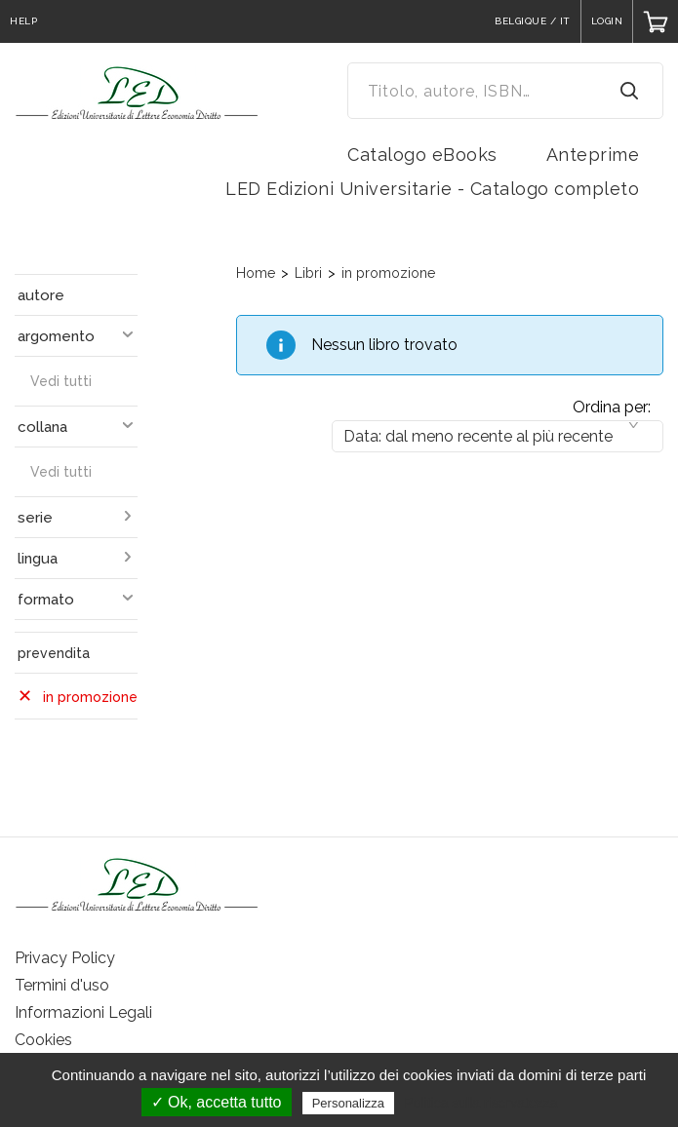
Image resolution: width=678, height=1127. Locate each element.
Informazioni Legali (83, 1012)
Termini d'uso (62, 985)
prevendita (54, 653)
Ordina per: (612, 407)
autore (41, 295)
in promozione (388, 273)
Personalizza (348, 1103)
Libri (308, 273)
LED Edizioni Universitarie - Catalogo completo (432, 188)
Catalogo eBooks (422, 154)
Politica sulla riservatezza (480, 1102)
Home (255, 273)
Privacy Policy (65, 958)
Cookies (43, 1039)
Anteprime (593, 154)
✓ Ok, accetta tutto (216, 1102)
